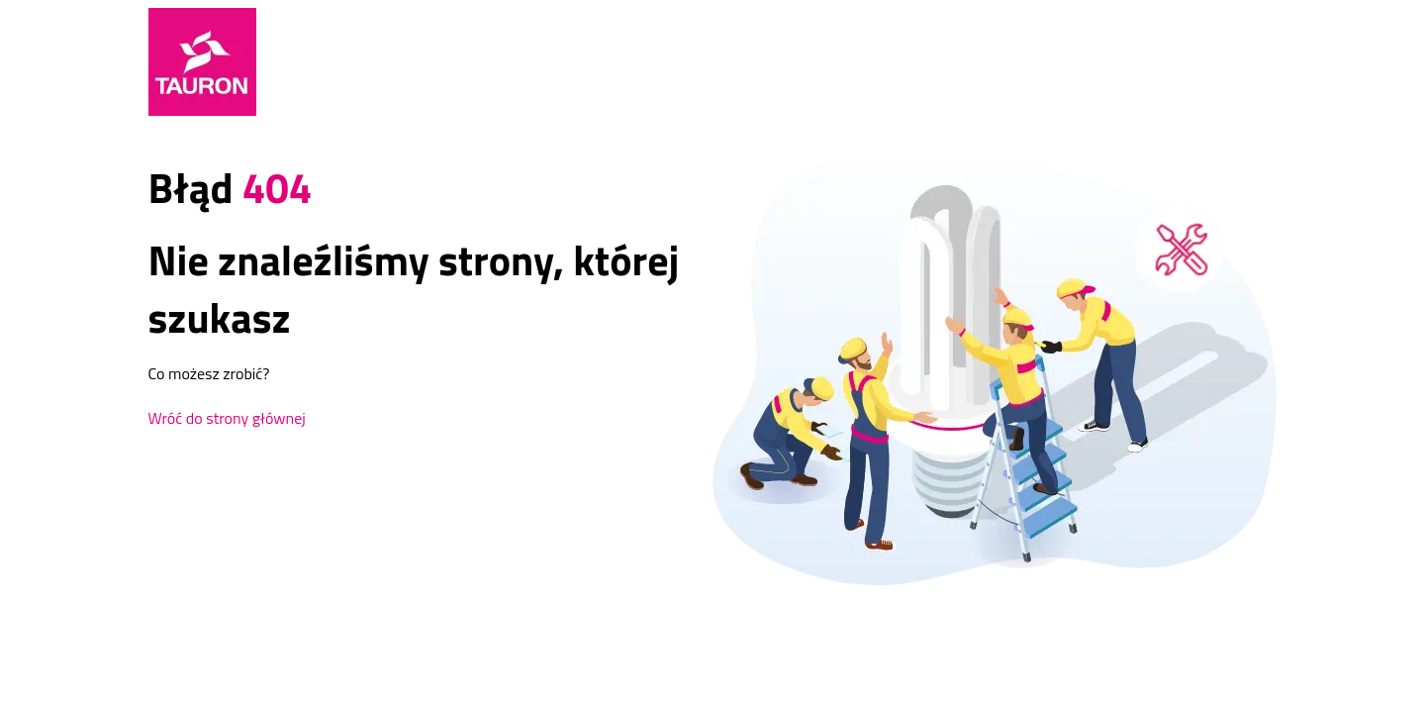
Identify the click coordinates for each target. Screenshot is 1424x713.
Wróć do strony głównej (227, 418)
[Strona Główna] (202, 62)
